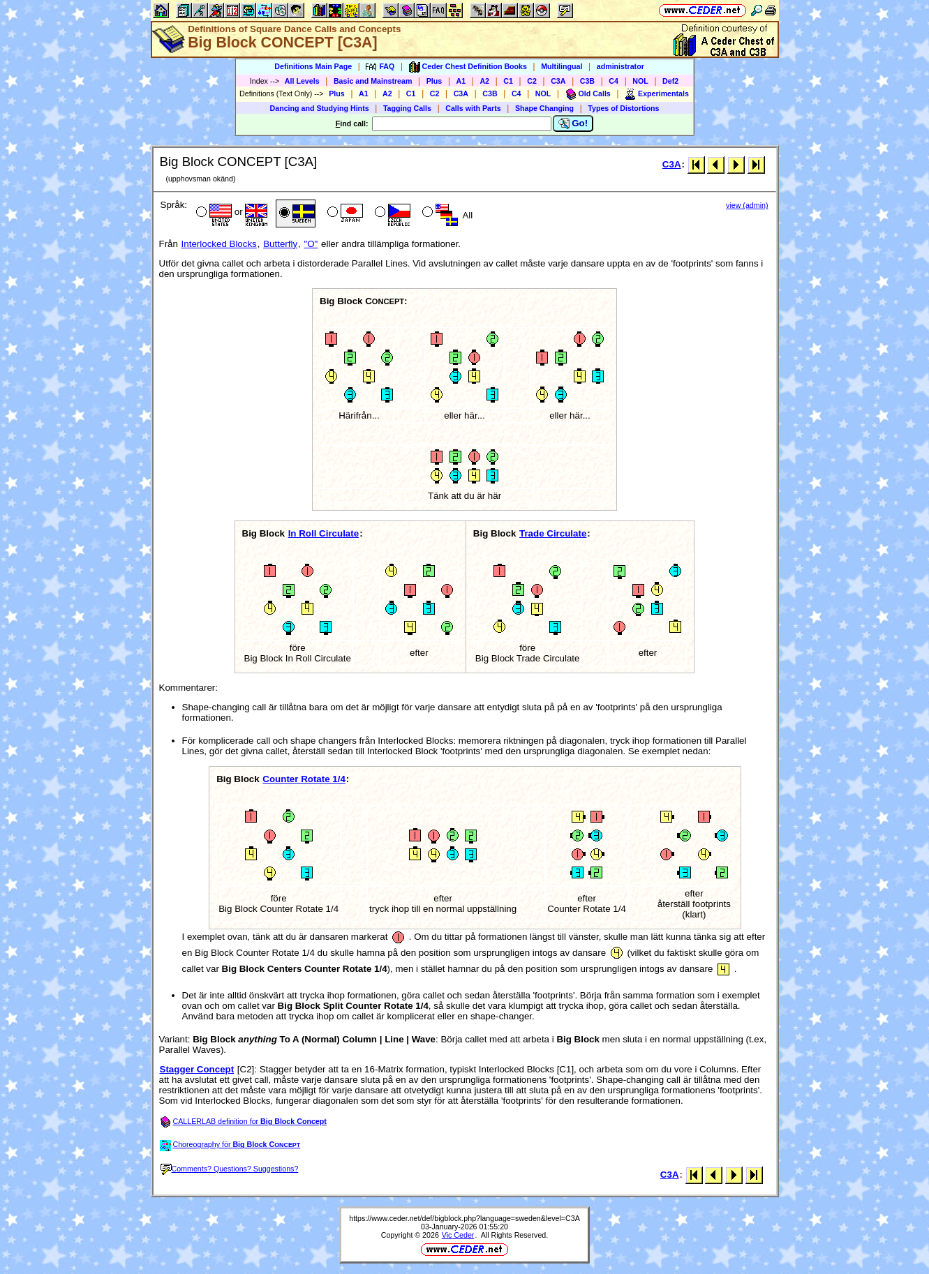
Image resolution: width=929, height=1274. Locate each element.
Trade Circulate (552, 533)
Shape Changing (544, 108)
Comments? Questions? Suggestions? (230, 1168)
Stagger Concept (197, 1069)
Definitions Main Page (313, 66)
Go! (573, 123)
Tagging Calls (407, 108)
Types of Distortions (623, 108)
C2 (532, 81)
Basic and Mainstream (373, 81)
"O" (311, 244)
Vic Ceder (458, 1235)
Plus (434, 81)
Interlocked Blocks (219, 244)
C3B (587, 81)
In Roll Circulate (323, 533)
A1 (461, 81)
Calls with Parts (472, 108)
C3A (558, 81)
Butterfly (280, 244)
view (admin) (747, 205)
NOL (640, 81)
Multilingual (561, 66)
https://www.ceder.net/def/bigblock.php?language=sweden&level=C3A (464, 1218)
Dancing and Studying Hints (319, 108)
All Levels (302, 81)
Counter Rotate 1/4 (303, 779)
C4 (613, 81)
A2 (484, 81)
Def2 (670, 81)
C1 (508, 81)
